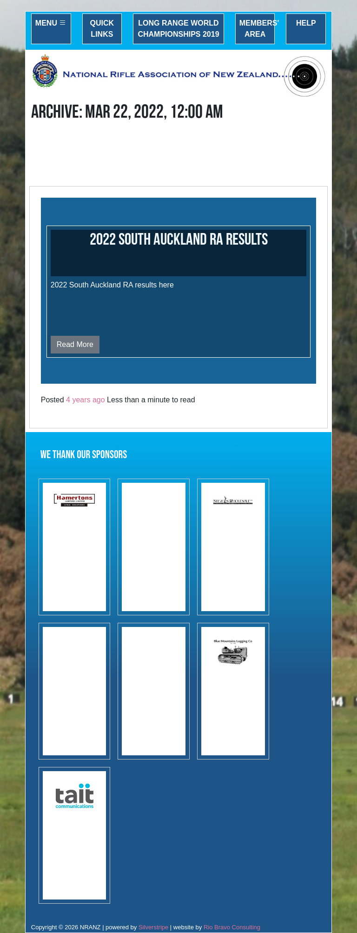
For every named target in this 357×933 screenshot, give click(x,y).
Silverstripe (153, 927)
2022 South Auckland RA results (179, 240)
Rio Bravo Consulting (232, 927)
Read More (75, 344)
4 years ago (85, 400)
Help (306, 23)
